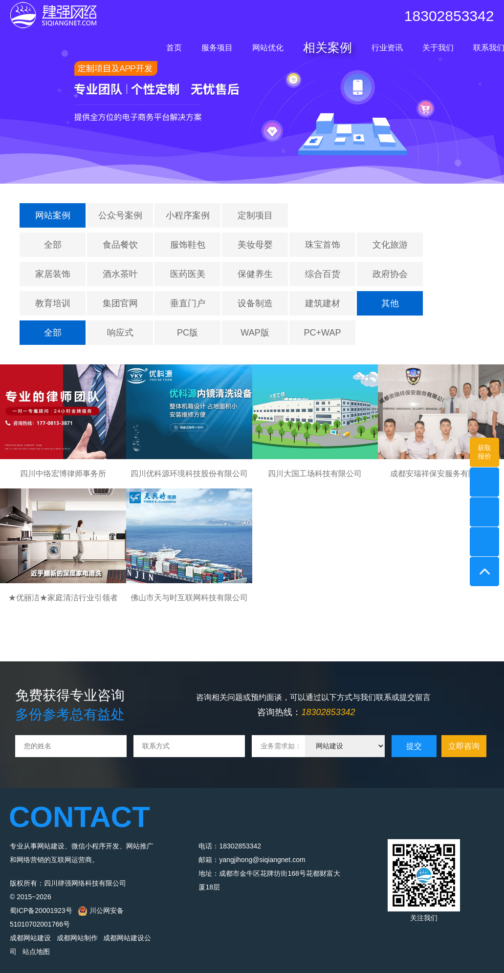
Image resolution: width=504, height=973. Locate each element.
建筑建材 (322, 303)
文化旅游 (390, 245)
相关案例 (327, 47)
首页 (174, 47)
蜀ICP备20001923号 (41, 910)
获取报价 (484, 452)
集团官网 (120, 303)
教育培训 (52, 303)
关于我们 (438, 47)
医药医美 (187, 274)
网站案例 (52, 215)
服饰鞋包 (187, 245)
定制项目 (255, 215)
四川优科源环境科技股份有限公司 (189, 473)
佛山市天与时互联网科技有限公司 (189, 597)
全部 (53, 245)
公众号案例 (120, 215)
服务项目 (217, 47)
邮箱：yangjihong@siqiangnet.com (251, 860)
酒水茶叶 (120, 274)
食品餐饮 (120, 245)
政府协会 (390, 274)
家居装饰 (52, 274)
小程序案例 (188, 215)
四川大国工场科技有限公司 (315, 473)
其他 (390, 303)
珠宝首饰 (322, 245)
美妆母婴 (255, 245)
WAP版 (255, 333)
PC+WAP (322, 333)
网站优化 (268, 47)
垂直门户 (187, 303)
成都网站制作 (77, 938)
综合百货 (322, 274)
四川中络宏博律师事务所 (63, 473)
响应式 (120, 333)
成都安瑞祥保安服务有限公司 (441, 473)
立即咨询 (464, 746)
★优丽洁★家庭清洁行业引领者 (63, 597)
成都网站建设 (30, 938)
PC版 (187, 333)
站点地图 (36, 951)
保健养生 (255, 274)
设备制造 (255, 303)
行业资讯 (387, 47)
